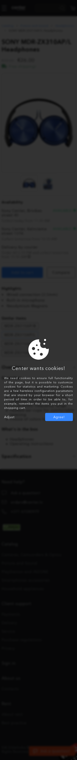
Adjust (9, 417)
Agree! (59, 417)
